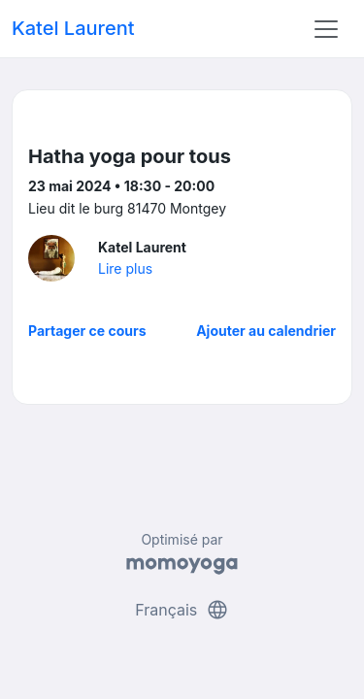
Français (182, 609)
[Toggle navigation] (326, 29)
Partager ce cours (87, 330)
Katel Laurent (73, 28)
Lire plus (125, 268)
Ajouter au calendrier (266, 330)
